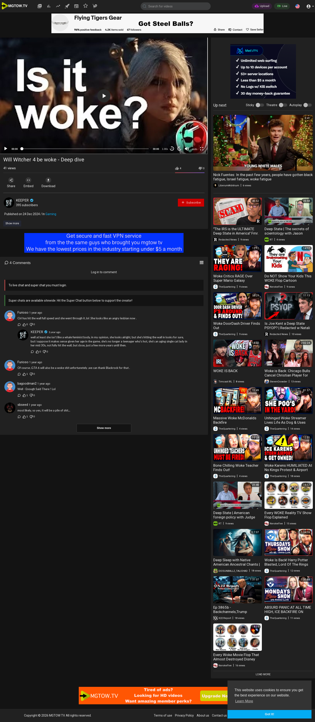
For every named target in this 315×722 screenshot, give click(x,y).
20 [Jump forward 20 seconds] (179, 149)
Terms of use (163, 715)
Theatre (271, 105)
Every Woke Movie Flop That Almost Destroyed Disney (236, 657)
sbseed (23, 405)
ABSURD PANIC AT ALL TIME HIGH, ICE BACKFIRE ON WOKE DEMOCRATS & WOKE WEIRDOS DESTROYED (287, 614)
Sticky (250, 105)
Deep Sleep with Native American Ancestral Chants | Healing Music (236, 564)
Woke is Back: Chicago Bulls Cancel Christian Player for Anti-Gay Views (287, 375)
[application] (104, 96)
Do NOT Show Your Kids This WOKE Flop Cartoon (288, 278)
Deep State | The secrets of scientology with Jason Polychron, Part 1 (286, 233)
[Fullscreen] (202, 149)
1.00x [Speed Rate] (165, 149)
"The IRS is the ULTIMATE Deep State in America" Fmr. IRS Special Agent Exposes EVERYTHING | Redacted (236, 235)
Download (49, 182)
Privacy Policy (184, 715)
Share (11, 182)
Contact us (219, 715)
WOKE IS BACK (225, 371)
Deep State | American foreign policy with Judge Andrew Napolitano (234, 517)
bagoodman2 (27, 383)
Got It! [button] (269, 714)
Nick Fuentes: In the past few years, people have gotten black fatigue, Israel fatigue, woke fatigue (263, 177)
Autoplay (295, 105)
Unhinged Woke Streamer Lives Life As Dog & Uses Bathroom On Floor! (285, 422)
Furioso (23, 312)
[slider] (85, 148)
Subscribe (191, 202)
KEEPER (25, 200)
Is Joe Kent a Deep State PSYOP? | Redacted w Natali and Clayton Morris (287, 327)
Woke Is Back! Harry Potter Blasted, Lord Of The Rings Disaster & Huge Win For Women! (286, 566)
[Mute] (187, 149)
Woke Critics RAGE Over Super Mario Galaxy (233, 278)
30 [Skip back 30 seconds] (172, 149)
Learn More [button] (244, 701)
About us (203, 715)
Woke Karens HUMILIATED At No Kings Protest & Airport (288, 467)
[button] (297, 6)
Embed (29, 182)
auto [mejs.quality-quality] (194, 149)
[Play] (6, 149)
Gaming (51, 214)
